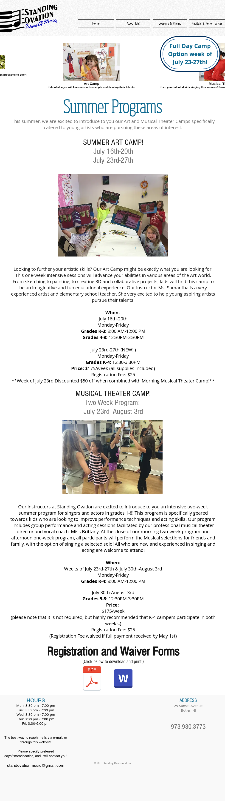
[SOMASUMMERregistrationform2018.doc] (123, 679)
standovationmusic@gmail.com (35, 765)
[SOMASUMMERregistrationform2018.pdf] (92, 679)
